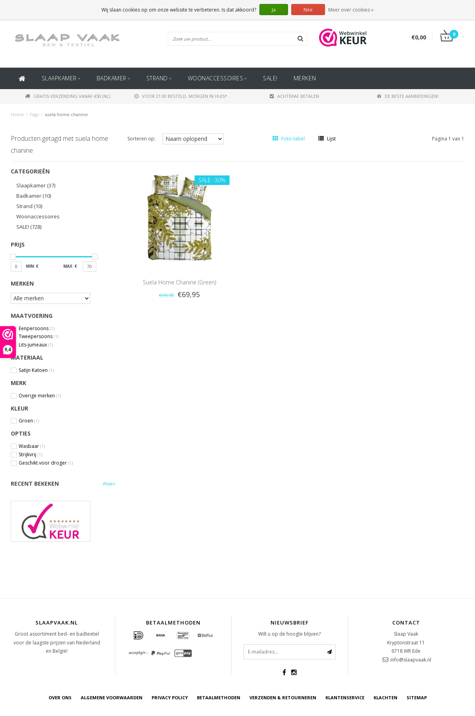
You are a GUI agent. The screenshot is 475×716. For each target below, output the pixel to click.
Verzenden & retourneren (282, 697)
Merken (305, 78)
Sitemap (417, 697)
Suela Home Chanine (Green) (179, 282)
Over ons (60, 697)
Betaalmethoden (218, 697)
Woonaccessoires (217, 78)
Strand (159, 78)
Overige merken (40, 396)
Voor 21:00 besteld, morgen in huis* (180, 96)
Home (17, 114)
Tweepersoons (38, 336)
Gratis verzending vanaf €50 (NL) (67, 96)
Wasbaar (32, 446)
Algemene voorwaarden (111, 697)
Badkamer (113, 78)
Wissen (109, 483)
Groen (29, 421)
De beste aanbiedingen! (407, 96)
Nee (308, 9)
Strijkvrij (30, 454)
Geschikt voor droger (46, 463)
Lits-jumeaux (36, 345)
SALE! (270, 78)
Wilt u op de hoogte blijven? (289, 633)
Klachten (385, 697)
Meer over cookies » (351, 9)
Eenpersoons (37, 328)
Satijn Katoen (36, 370)
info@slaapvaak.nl (410, 659)
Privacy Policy (170, 697)
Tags (34, 114)
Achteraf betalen (294, 96)
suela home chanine (66, 114)
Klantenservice (344, 697)
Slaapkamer (61, 78)
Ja (274, 9)
